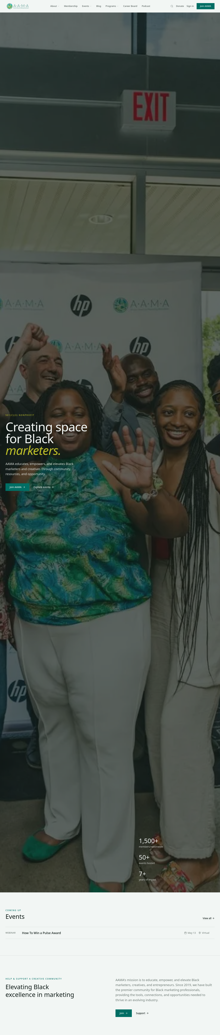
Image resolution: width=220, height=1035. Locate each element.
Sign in (190, 6)
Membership (71, 6)
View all (208, 918)
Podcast (146, 6)
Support (142, 1013)
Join (124, 1013)
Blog (98, 6)
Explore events (44, 487)
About (55, 6)
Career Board (130, 6)
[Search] (171, 6)
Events (87, 6)
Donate (180, 6)
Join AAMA (205, 6)
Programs (112, 6)
